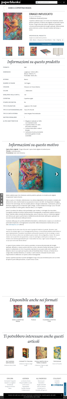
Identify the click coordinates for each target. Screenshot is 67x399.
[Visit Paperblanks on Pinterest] (62, 385)
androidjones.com (14, 224)
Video (10, 388)
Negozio (57, 383)
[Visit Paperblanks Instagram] (54, 385)
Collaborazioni (26, 390)
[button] (10, 174)
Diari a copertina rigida (19, 8)
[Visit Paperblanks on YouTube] (56, 385)
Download (10, 384)
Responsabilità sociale (25, 383)
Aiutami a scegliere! (10, 383)
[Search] (47, 2)
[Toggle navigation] (64, 2)
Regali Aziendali (41, 384)
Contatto (57, 381)
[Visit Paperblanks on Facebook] (52, 385)
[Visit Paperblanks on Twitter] (58, 385)
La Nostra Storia (25, 381)
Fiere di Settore (41, 386)
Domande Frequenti (10, 381)
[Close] (61, 395)
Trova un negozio (47, 44)
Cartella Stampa (25, 388)
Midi (45, 40)
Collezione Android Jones (38, 18)
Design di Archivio (10, 386)
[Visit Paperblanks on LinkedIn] (60, 385)
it (59, 2)
